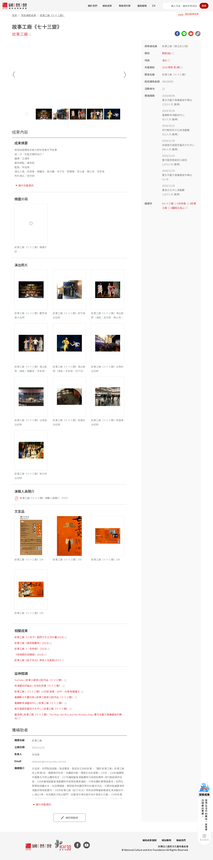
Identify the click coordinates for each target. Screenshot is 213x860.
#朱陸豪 (181, 203)
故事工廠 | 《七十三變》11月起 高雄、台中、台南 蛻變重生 (47, 691)
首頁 (14, 15)
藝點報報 (142, 5)
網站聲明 (166, 840)
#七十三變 (167, 203)
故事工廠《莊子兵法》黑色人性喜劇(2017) (37, 660)
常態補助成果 (28, 15)
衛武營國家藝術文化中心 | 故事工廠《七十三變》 (41, 708)
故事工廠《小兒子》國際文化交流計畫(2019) (39, 637)
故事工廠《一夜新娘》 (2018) (30, 648)
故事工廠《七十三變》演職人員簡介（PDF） (45, 498)
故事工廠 (20, 34)
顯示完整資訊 (25, 185)
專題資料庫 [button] (124, 5)
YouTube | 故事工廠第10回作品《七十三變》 (38, 680)
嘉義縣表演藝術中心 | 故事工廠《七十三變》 (39, 703)
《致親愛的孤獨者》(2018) (29, 654)
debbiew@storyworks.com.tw (49, 761)
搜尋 (204, 5)
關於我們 (92, 5)
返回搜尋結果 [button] (192, 14)
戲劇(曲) (166, 53)
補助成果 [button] (107, 5)
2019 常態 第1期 (171, 67)
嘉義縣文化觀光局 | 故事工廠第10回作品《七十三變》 (44, 697)
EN (153, 5)
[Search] (187, 6)
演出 (164, 60)
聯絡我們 (181, 840)
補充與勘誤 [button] (72, 817)
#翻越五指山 (178, 208)
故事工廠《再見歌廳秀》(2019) (31, 643)
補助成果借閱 (149, 840)
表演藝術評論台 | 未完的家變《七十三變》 (38, 685)
